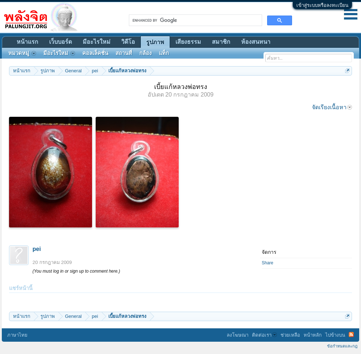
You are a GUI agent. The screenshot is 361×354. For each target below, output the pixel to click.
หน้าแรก (27, 42)
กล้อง (145, 53)
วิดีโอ (128, 42)
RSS (351, 334)
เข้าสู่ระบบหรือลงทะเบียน (322, 5)
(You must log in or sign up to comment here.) (76, 271)
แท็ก (164, 53)
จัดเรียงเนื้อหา (332, 107)
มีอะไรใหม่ (96, 42)
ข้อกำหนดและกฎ (342, 346)
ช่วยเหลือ (290, 335)
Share (267, 262)
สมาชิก (221, 42)
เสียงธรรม (188, 42)
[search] (194, 20)
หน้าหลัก (313, 335)
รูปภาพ (155, 42)
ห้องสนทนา (255, 42)
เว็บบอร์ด (60, 42)
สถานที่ (124, 53)
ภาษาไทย (17, 335)
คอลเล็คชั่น (95, 53)
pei (36, 249)
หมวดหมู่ (22, 53)
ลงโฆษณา (237, 335)
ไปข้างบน (335, 335)
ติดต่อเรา (264, 335)
